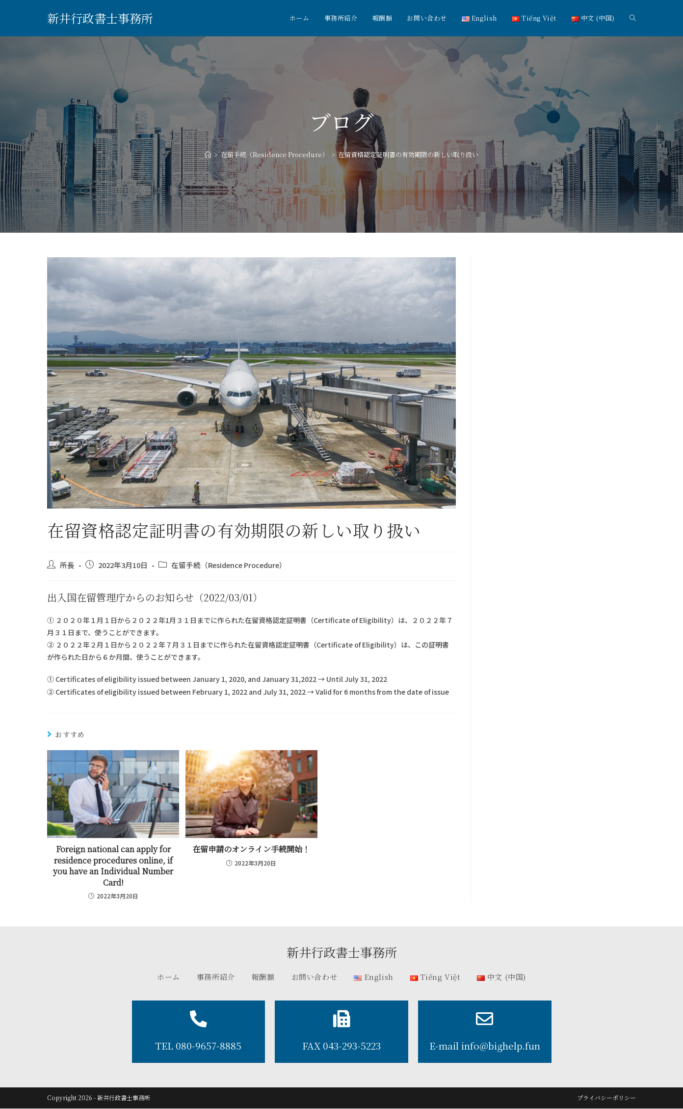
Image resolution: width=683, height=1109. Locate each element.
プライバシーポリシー (606, 1098)
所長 (67, 565)
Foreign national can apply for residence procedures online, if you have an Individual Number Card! (113, 866)
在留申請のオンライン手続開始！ (251, 849)
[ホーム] (208, 154)
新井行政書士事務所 (100, 18)
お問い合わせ (314, 977)
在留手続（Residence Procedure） (229, 565)
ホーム (168, 977)
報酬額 (263, 977)
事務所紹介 (216, 977)
